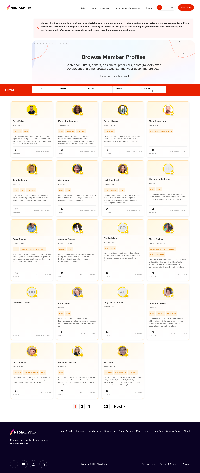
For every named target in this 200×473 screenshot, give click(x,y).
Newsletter (109, 431)
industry (91, 88)
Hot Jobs (80, 431)
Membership (95, 431)
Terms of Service (168, 464)
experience (145, 88)
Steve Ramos (19, 239)
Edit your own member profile (113, 76)
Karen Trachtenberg (68, 121)
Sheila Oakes (110, 238)
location (118, 88)
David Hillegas (111, 121)
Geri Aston (63, 180)
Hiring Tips (157, 431)
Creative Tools (173, 431)
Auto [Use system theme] (171, 7)
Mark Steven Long (158, 121)
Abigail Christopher (113, 302)
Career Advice (126, 431)
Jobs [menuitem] (83, 8)
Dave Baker (18, 121)
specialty (64, 88)
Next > (119, 406)
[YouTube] (24, 464)
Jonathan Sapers (66, 239)
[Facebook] (14, 464)
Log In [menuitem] (149, 8)
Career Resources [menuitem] (100, 8)
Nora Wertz (109, 362)
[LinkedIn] (43, 464)
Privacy (186, 464)
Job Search (67, 431)
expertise (38, 88)
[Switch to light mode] (159, 7)
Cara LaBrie (64, 303)
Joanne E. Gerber (157, 303)
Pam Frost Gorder (67, 362)
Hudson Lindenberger (160, 179)
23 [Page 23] (105, 406)
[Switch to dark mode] (165, 7)
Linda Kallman (20, 362)
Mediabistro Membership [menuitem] (128, 8)
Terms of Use (148, 464)
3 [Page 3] (89, 406)
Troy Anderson (20, 180)
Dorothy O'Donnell (22, 302)
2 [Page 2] (82, 406)
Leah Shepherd (111, 180)
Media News (142, 431)
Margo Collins (156, 239)
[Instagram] (33, 464)
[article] (32, 129)
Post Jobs (186, 7)
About (187, 431)
